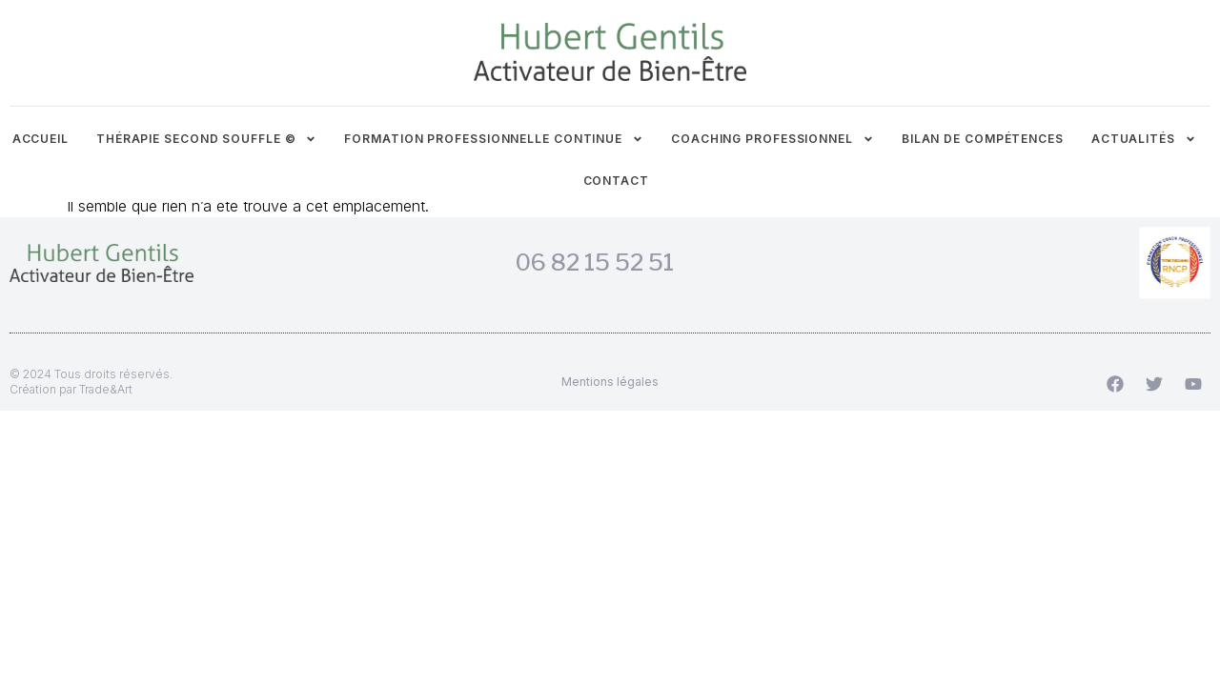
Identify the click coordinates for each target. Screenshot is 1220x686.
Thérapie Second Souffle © (206, 139)
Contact (616, 180)
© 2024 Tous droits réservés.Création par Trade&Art (91, 381)
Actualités (1143, 139)
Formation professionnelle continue (493, 139)
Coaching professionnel (772, 139)
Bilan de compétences (983, 138)
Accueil (40, 138)
